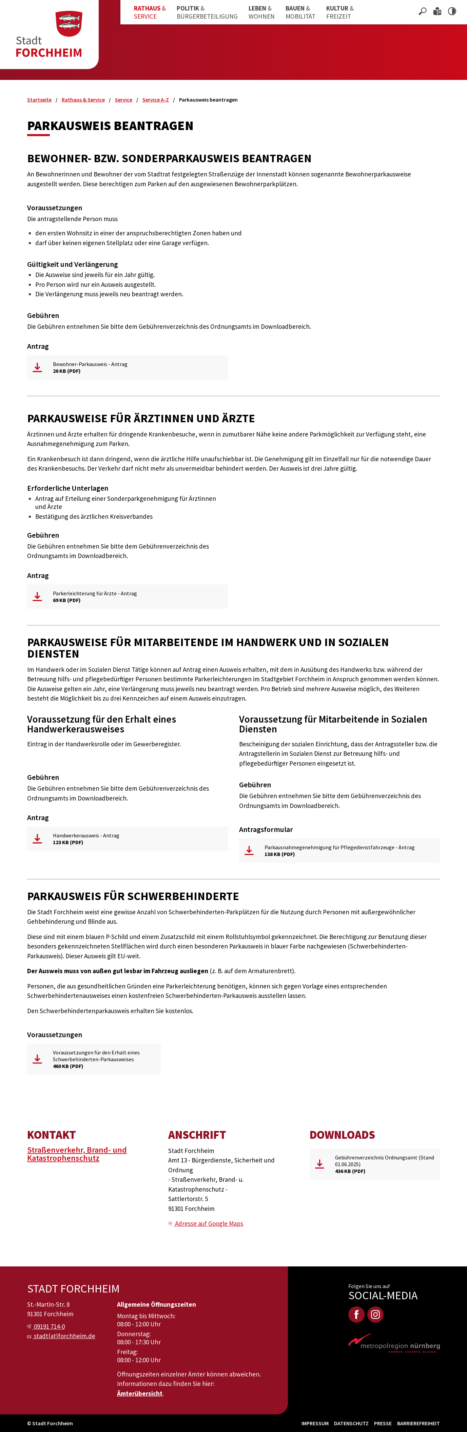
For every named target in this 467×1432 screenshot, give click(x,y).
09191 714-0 (49, 1326)
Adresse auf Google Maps (209, 1223)
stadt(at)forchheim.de (64, 1336)
